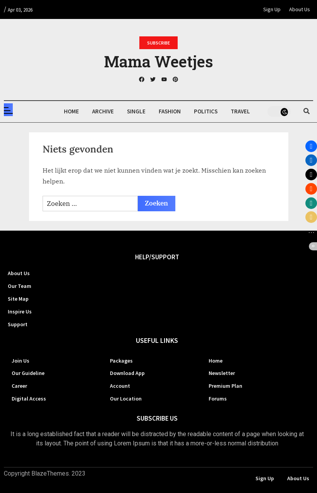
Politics (206, 111)
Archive (103, 111)
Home (71, 111)
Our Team (19, 285)
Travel (240, 111)
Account (120, 385)
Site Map (18, 298)
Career (19, 385)
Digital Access (29, 398)
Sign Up (272, 9)
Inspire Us (20, 311)
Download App (127, 373)
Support (17, 324)
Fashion (170, 111)
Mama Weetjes (158, 61)
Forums (218, 398)
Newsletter (222, 373)
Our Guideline (28, 373)
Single (136, 111)
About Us (299, 9)
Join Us (20, 360)
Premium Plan (225, 385)
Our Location (126, 398)
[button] (311, 146)
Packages (121, 360)
